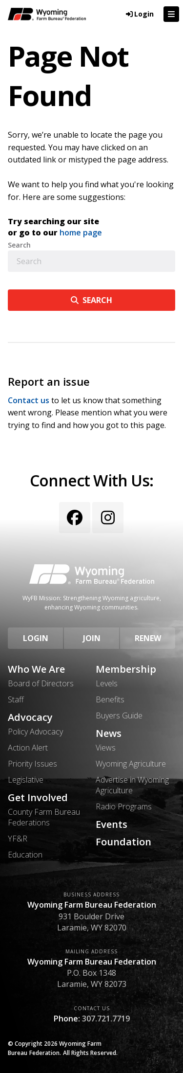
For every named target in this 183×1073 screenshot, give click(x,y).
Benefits (110, 699)
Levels (107, 683)
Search (19, 245)
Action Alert (28, 747)
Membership (126, 669)
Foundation (123, 842)
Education (25, 854)
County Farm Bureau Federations (44, 817)
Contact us (28, 400)
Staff (16, 699)
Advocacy (30, 717)
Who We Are (36, 669)
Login (35, 638)
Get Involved (38, 798)
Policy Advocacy (35, 731)
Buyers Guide (119, 715)
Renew (148, 638)
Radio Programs (124, 806)
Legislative (25, 779)
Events (111, 824)
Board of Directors (41, 683)
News (109, 733)
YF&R (17, 838)
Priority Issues (32, 763)
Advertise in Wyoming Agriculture (132, 785)
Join (92, 638)
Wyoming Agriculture (131, 763)
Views (106, 747)
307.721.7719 (106, 1018)
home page (81, 232)
